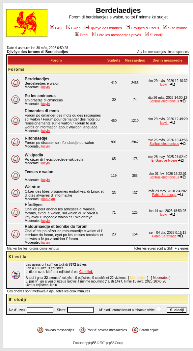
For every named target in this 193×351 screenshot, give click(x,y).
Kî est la (18, 257)
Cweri (73, 28)
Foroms (16, 69)
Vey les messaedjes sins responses (163, 52)
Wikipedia (34, 155)
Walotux (32, 187)
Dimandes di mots (42, 111)
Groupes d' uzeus (142, 28)
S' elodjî (154, 35)
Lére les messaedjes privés (116, 35)
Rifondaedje (36, 138)
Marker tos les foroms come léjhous (33, 248)
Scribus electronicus (164, 101)
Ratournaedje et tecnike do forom (56, 226)
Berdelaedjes (37, 79)
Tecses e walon (39, 172)
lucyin (45, 87)
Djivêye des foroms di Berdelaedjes (37, 52)
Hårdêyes (33, 204)
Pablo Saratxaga (164, 195)
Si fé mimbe (175, 28)
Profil (81, 35)
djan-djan (48, 199)
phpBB (92, 343)
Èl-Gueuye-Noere (164, 160)
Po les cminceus (40, 96)
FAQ (56, 28)
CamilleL (86, 272)
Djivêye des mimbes (103, 28)
